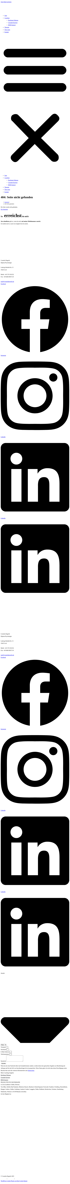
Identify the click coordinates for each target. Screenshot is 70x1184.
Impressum (4, 1179)
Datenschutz (31, 1071)
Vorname (3, 1047)
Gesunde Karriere (12, 22)
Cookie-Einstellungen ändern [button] (22, 1179)
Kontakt (6, 32)
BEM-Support (12, 25)
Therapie (6, 27)
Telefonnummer (5, 1054)
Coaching (7, 18)
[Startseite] (6, 202)
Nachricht (3, 1062)
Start (5, 15)
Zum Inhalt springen (6, 2)
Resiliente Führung (13, 20)
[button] (35, 104)
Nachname (4, 1049)
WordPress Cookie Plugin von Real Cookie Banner (14, 1182)
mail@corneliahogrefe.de (7, 281)
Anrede (3, 973)
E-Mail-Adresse (5, 1052)
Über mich (7, 29)
